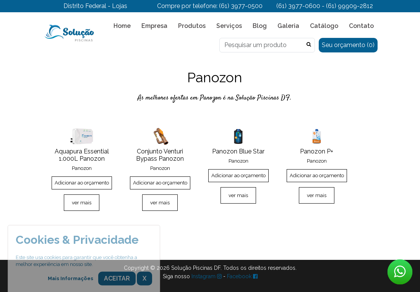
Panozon (82, 168)
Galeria (288, 25)
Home (122, 25)
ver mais (81, 203)
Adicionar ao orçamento (82, 183)
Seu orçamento (348, 45)
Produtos (192, 25)
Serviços (229, 25)
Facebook (242, 276)
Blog (260, 25)
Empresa (154, 25)
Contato (361, 25)
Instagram (206, 276)
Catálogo (324, 25)
